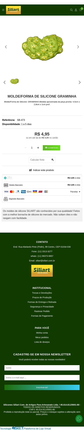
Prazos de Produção (42, 297)
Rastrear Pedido (42, 311)
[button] (6, 47)
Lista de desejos (42, 342)
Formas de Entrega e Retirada (42, 302)
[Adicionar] (38, 148)
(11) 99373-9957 (45, 256)
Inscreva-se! (42, 387)
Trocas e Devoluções (42, 293)
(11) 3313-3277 (45, 251)
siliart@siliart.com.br (45, 260)
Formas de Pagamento (42, 316)
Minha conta (42, 333)
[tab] (42, 178)
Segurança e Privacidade (42, 306)
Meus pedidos (42, 337)
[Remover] (25, 148)
